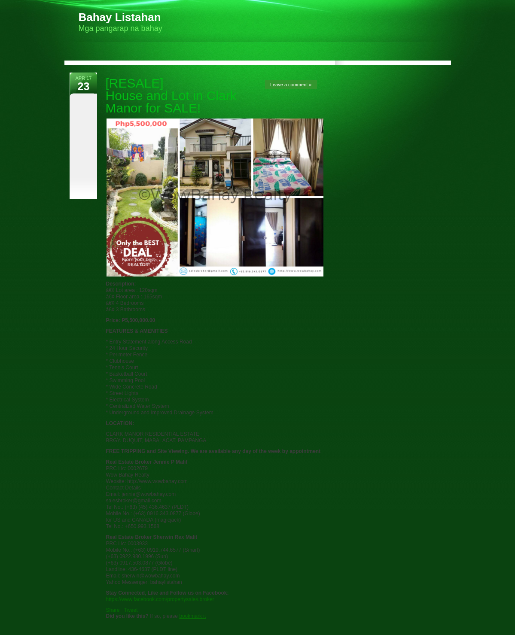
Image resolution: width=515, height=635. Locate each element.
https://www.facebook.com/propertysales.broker (160, 599)
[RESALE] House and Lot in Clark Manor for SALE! (171, 95)
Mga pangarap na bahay (120, 22)
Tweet (131, 610)
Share (113, 610)
